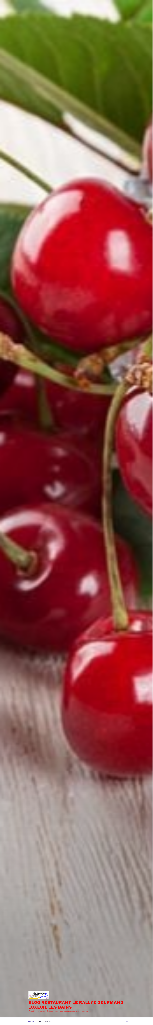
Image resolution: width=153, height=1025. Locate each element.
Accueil (31, 1021)
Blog (39, 1021)
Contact (48, 1021)
